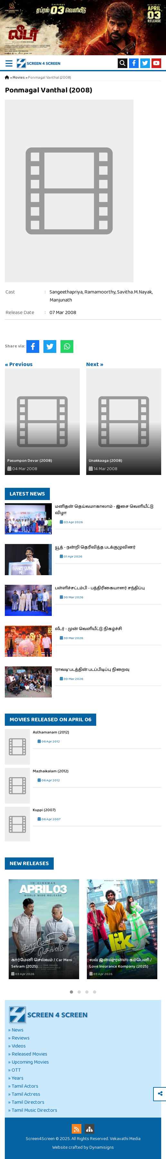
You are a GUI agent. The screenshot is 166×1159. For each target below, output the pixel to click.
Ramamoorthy (99, 292)
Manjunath (61, 300)
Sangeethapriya (66, 292)
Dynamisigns (101, 1147)
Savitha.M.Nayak (134, 292)
